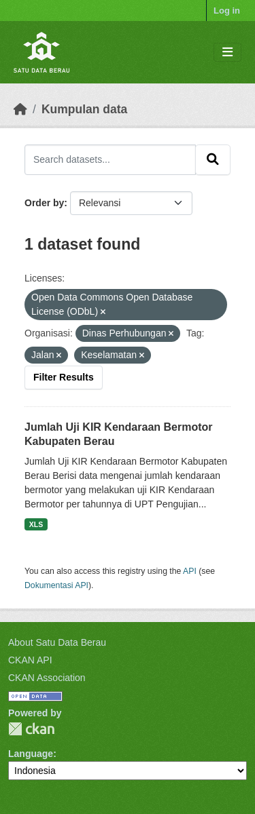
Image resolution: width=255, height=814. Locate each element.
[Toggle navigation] (227, 52)
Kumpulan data (84, 109)
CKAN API (30, 660)
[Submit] (213, 159)
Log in (227, 10)
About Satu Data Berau (57, 642)
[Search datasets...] (110, 159)
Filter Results (63, 377)
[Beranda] (20, 109)
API (190, 571)
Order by (44, 202)
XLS (36, 524)
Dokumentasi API (56, 585)
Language (30, 753)
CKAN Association (47, 677)
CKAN (31, 729)
